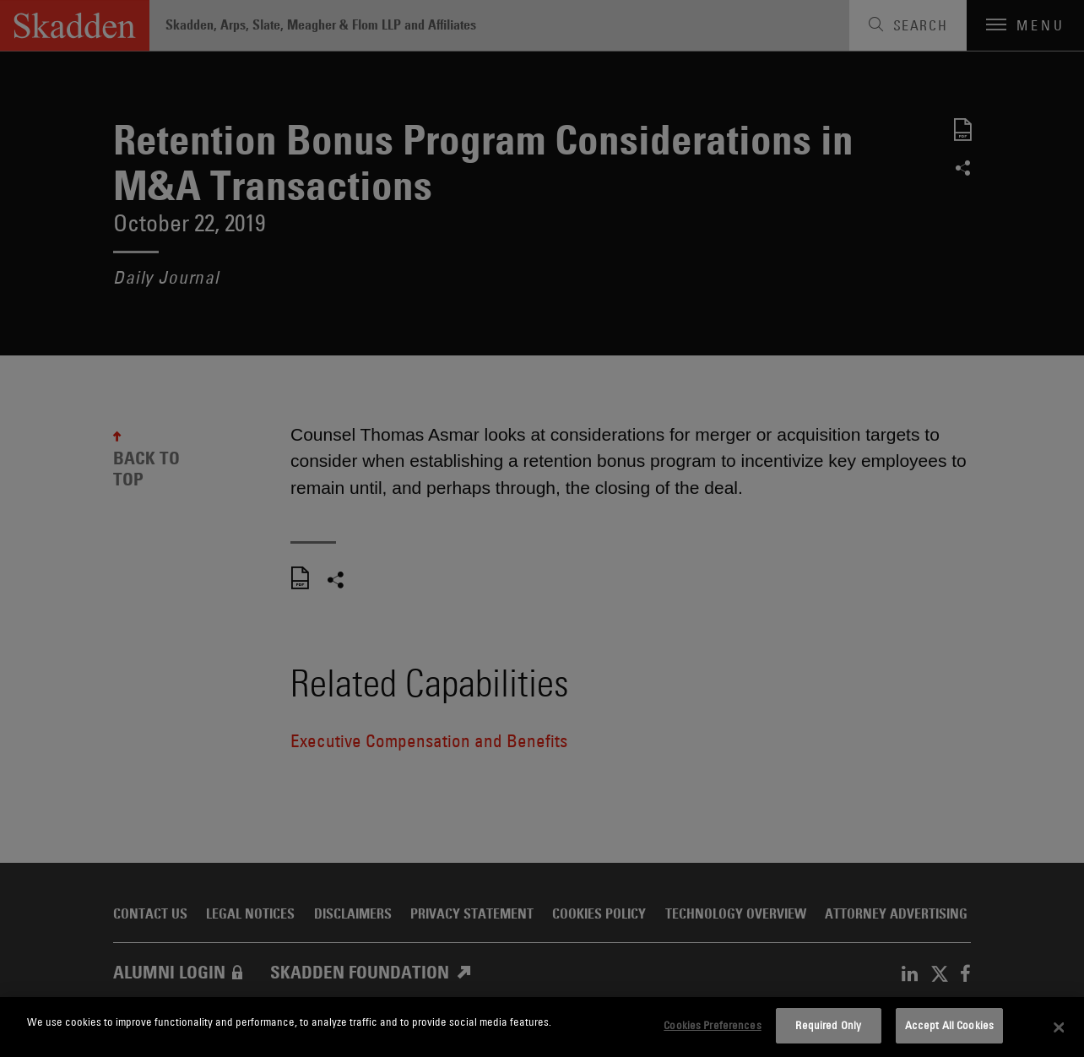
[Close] (1059, 1027)
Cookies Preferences (712, 1025)
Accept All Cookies (949, 1025)
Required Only (828, 1025)
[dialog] (542, 1027)
